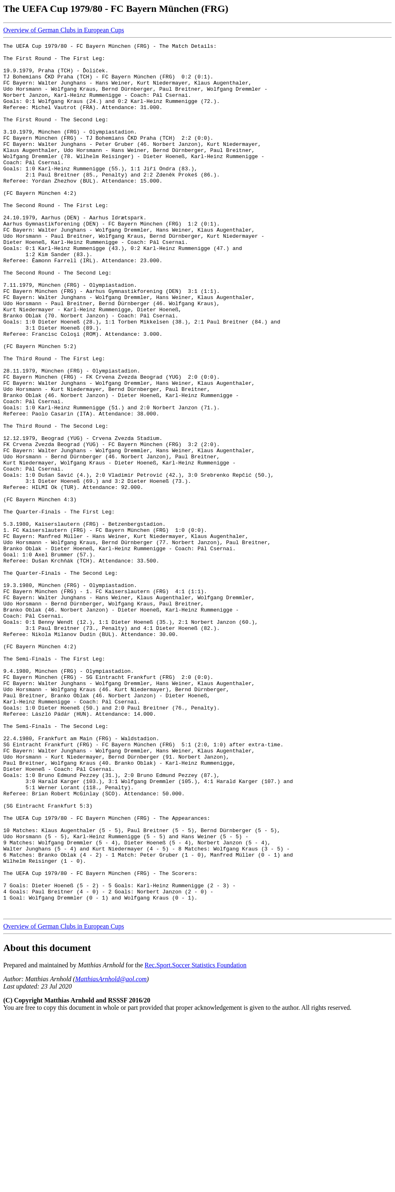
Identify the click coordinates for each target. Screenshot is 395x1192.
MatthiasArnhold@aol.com (110, 1153)
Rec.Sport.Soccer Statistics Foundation (195, 1139)
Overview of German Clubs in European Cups (63, 30)
